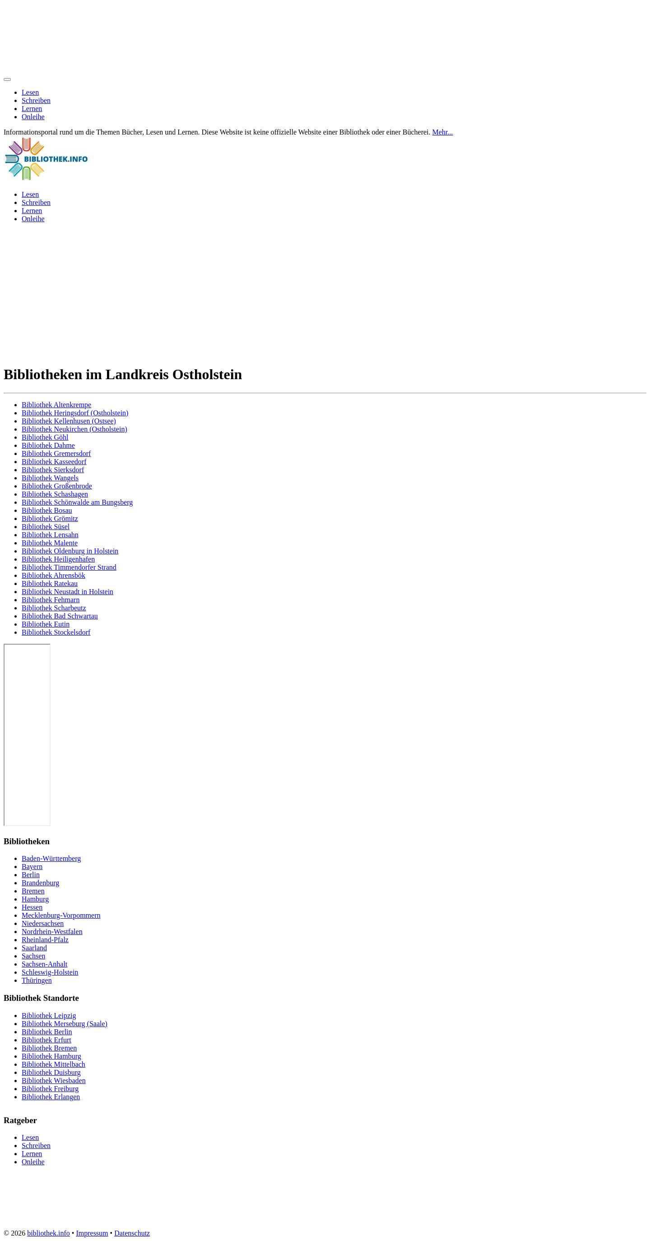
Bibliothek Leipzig (49, 1015)
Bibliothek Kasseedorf (54, 461)
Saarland (34, 948)
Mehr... (442, 132)
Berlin (31, 874)
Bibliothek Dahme (48, 445)
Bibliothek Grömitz (50, 518)
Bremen (33, 891)
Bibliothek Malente (50, 543)
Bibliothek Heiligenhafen (58, 559)
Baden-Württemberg (51, 858)
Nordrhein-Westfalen (52, 931)
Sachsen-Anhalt (44, 964)
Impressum (92, 1233)
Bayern (32, 866)
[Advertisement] (325, 293)
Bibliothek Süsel (46, 526)
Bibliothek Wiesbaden (54, 1080)
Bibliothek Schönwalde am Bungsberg (77, 502)
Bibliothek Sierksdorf (53, 470)
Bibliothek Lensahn (50, 535)
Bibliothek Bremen (49, 1048)
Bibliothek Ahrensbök (53, 575)
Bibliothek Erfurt (46, 1040)
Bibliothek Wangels (50, 478)
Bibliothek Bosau (47, 510)
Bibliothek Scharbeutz (54, 608)
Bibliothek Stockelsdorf (56, 632)
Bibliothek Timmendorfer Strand (69, 567)
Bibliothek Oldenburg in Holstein (70, 551)
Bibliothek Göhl (45, 437)
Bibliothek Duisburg (51, 1072)
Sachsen (33, 956)
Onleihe (33, 117)
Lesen (30, 92)
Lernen (32, 108)
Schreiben (36, 100)
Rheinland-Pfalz (45, 940)
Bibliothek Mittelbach (53, 1064)
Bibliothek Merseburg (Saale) (64, 1023)
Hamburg (35, 899)
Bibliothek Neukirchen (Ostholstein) (74, 429)
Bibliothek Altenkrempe (56, 405)
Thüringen (37, 980)
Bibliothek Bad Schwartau (60, 616)
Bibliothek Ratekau (50, 583)
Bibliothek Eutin (46, 624)
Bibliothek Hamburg (51, 1056)
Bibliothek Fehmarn (50, 600)
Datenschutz (132, 1233)
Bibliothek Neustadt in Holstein (67, 591)
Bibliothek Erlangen (51, 1097)
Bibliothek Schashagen (55, 494)
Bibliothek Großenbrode (57, 486)
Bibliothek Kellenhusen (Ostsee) (69, 421)
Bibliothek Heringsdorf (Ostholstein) (75, 413)
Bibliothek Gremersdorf (56, 453)
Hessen (32, 907)
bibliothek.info (48, 1233)
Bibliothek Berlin (47, 1032)
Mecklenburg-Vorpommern (61, 915)
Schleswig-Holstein (50, 972)
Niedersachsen (43, 923)
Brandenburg (40, 883)
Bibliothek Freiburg (50, 1088)
